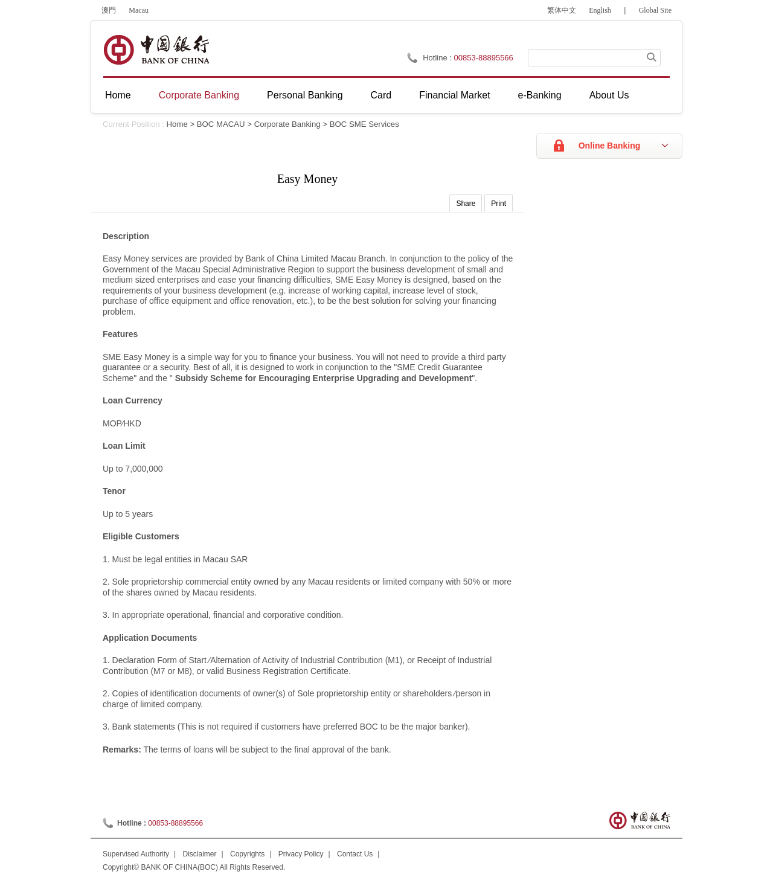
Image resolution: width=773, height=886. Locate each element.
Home (118, 95)
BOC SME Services (364, 124)
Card (381, 95)
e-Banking (540, 95)
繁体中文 (561, 10)
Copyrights (247, 854)
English (600, 10)
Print (498, 203)
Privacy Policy (301, 854)
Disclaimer (200, 854)
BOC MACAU (221, 124)
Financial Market (454, 95)
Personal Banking (304, 95)
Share (465, 203)
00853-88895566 (483, 57)
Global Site (655, 10)
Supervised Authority (136, 854)
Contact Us (355, 854)
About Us (609, 95)
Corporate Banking (199, 95)
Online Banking (610, 145)
